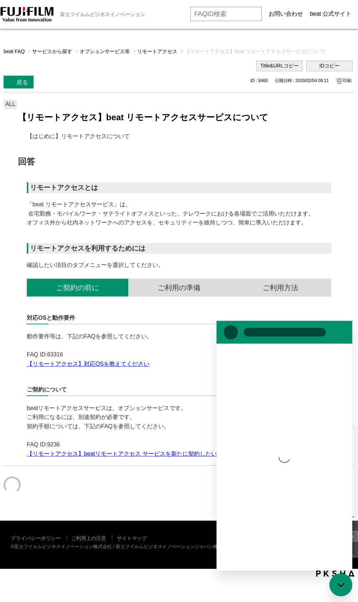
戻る (22, 82)
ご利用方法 (280, 288)
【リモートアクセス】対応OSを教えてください (88, 364)
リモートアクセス (157, 51)
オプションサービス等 (105, 51)
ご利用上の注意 (88, 538)
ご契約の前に (77, 288)
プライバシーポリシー (36, 538)
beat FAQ (14, 51)
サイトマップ (132, 538)
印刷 (347, 80)
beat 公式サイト (330, 14)
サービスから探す (52, 51)
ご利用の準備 (179, 288)
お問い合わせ (286, 14)
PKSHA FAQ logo (335, 573)
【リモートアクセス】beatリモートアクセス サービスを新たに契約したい (122, 454)
